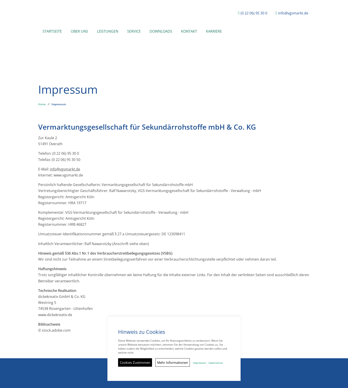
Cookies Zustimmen (135, 362)
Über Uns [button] (79, 31)
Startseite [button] (52, 31)
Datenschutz (216, 362)
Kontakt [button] (189, 31)
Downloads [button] (161, 31)
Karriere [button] (214, 31)
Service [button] (134, 31)
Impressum (58, 104)
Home (42, 104)
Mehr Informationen (172, 362)
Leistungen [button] (107, 31)
